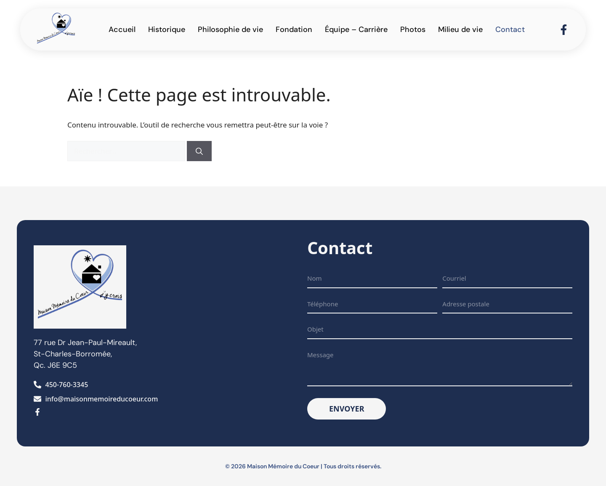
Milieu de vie (460, 29)
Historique (166, 29)
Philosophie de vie (230, 29)
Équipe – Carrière (356, 29)
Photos (412, 29)
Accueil (122, 29)
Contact (510, 29)
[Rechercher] (199, 151)
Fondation (294, 29)
